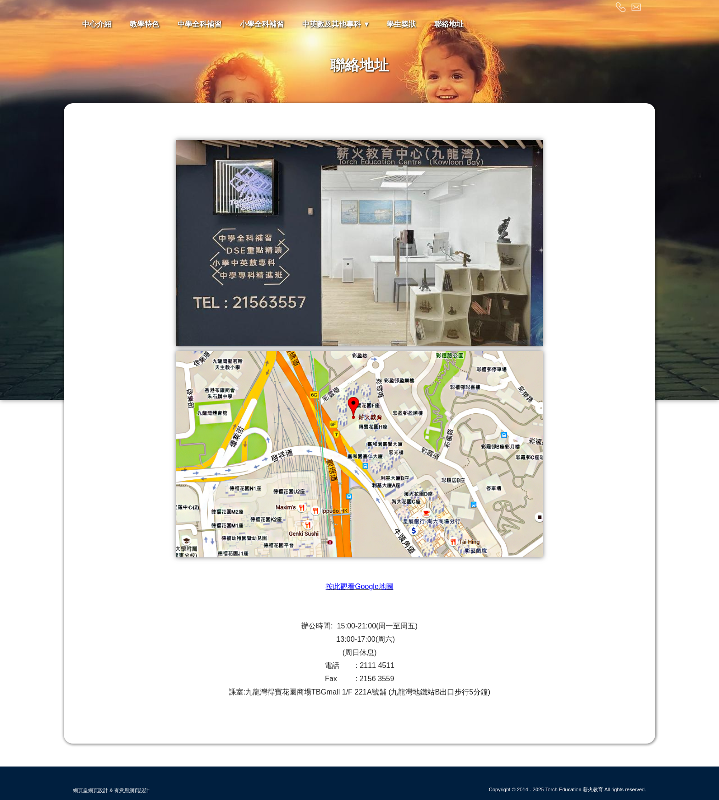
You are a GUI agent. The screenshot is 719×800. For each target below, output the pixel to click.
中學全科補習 (199, 24)
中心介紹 (96, 24)
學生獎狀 (401, 24)
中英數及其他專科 (331, 24)
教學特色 (144, 24)
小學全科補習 (262, 24)
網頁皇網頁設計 (90, 790)
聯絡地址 (449, 24)
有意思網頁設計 (131, 790)
